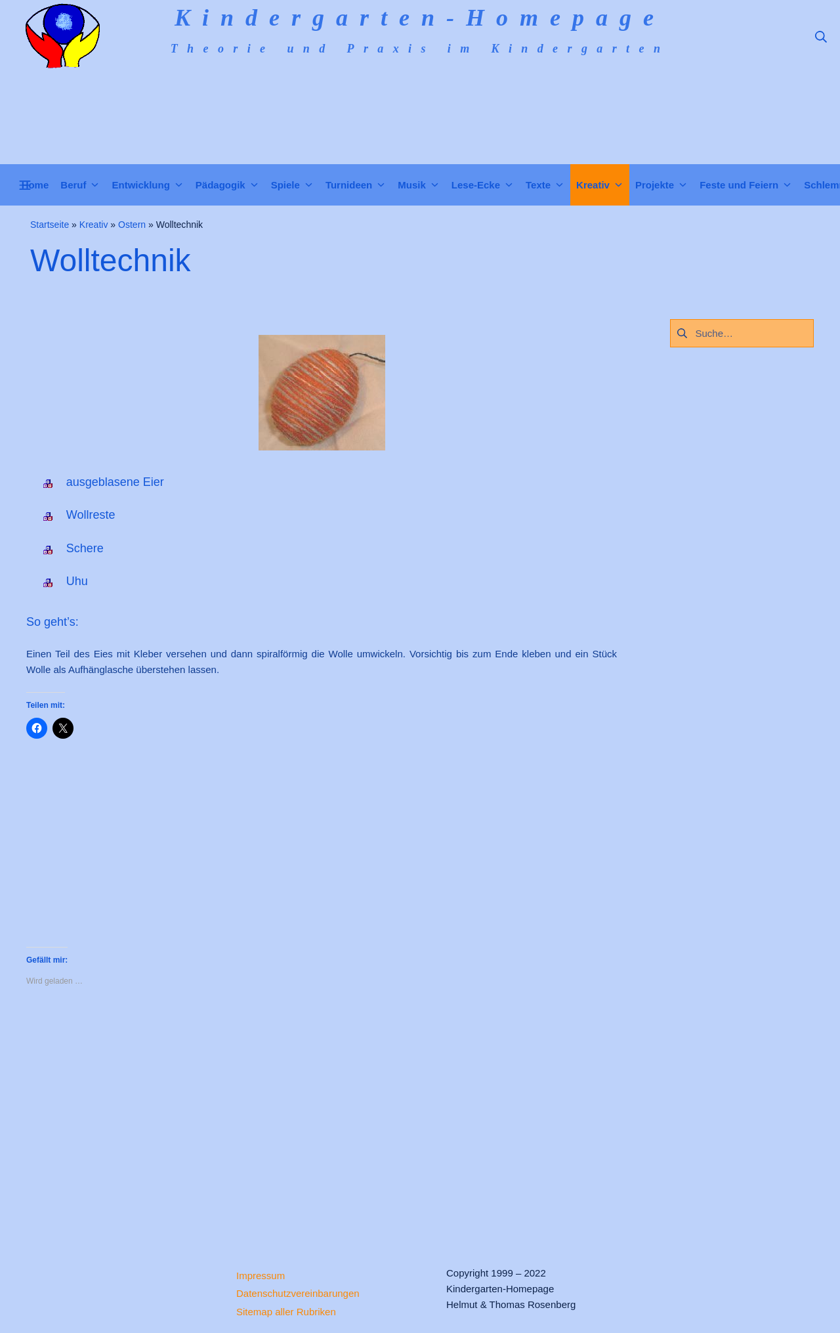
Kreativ (93, 224)
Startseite (49, 224)
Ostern (132, 224)
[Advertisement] (321, 1116)
